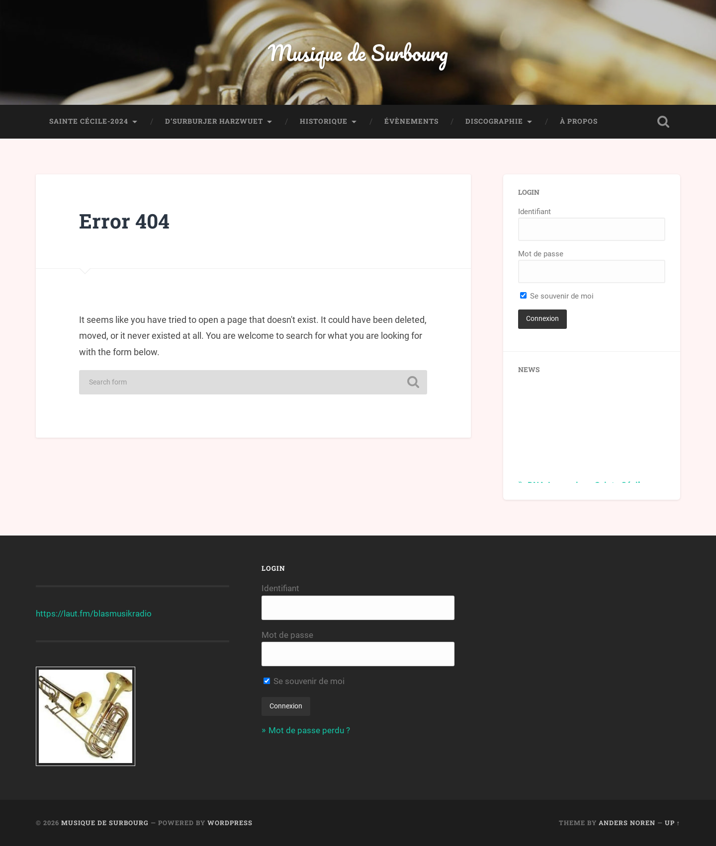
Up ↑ (672, 823)
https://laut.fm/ (64, 613)
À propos (579, 121)
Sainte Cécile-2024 (88, 121)
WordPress (230, 823)
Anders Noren (627, 823)
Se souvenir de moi (557, 296)
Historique (324, 121)
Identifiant (534, 211)
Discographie (494, 121)
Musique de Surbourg (358, 52)
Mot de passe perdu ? (309, 730)
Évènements (411, 121)
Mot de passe (540, 253)
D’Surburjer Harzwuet (214, 121)
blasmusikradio (122, 613)
